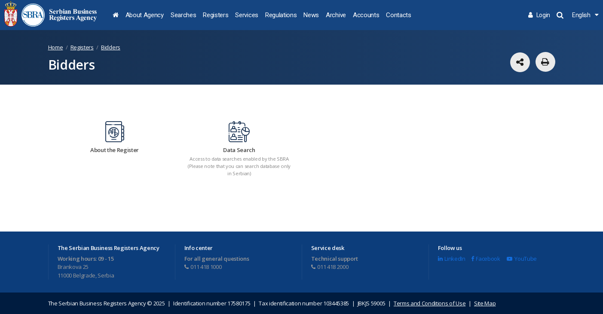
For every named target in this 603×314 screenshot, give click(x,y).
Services (246, 15)
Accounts (366, 15)
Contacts (398, 15)
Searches (183, 15)
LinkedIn (451, 258)
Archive (336, 15)
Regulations (281, 15)
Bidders (110, 47)
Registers (215, 15)
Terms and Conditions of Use (429, 303)
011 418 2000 (330, 267)
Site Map (485, 303)
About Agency (144, 15)
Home (55, 47)
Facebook (485, 258)
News (311, 15)
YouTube (521, 258)
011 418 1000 (203, 267)
